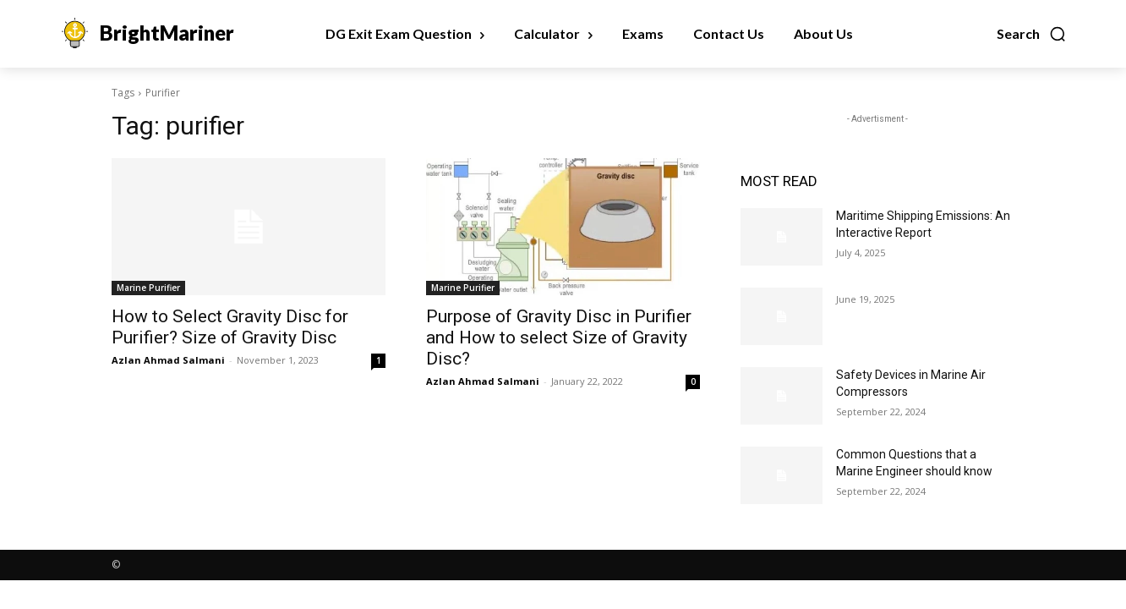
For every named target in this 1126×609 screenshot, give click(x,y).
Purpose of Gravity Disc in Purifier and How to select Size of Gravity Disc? (558, 337)
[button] (1032, 34)
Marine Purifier (148, 288)
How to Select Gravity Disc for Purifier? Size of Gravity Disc (230, 327)
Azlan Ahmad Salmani (168, 360)
